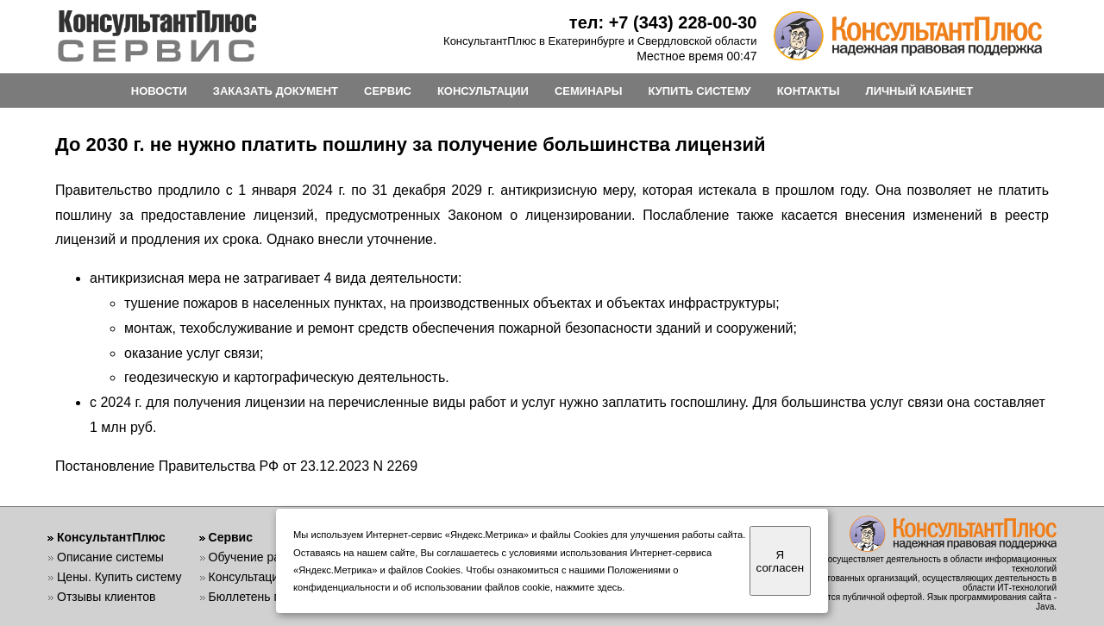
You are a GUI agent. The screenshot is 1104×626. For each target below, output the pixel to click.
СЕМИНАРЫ (588, 91)
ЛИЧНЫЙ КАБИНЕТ (920, 91)
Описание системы (110, 557)
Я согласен (780, 561)
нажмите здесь (588, 587)
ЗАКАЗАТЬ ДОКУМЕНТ (275, 91)
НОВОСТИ (159, 91)
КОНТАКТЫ (808, 91)
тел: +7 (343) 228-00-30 (663, 22)
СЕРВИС (387, 91)
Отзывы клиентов (106, 597)
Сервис (231, 537)
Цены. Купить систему (119, 577)
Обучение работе (257, 557)
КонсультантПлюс (111, 537)
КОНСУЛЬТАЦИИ (483, 91)
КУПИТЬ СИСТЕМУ (699, 91)
